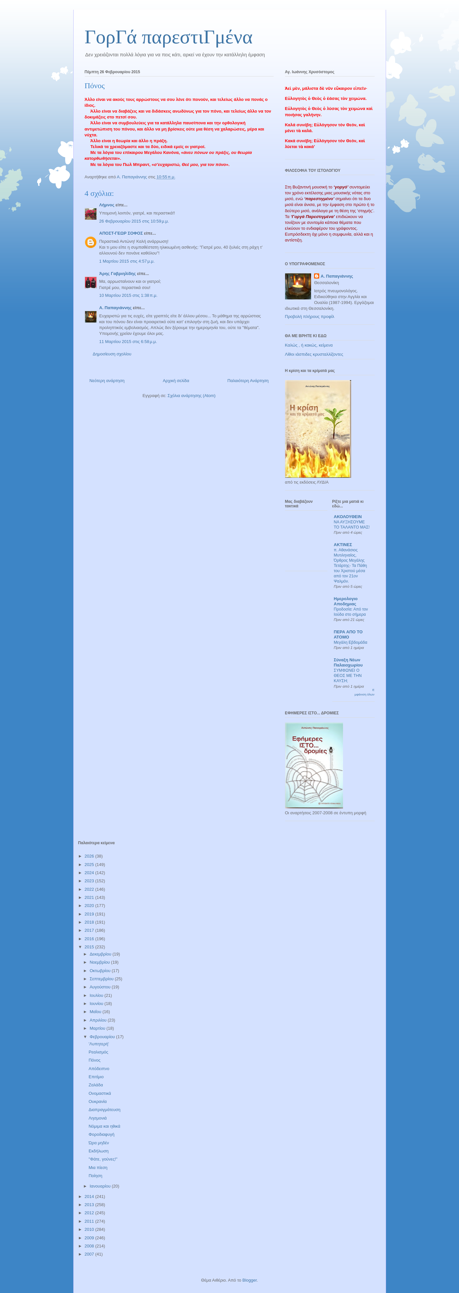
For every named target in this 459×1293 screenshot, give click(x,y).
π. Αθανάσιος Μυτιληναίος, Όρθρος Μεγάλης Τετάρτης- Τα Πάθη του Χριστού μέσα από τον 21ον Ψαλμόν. (350, 566)
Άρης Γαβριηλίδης (117, 273)
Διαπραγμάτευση (105, 1109)
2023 (90, 880)
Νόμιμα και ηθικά (104, 1126)
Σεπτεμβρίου (102, 978)
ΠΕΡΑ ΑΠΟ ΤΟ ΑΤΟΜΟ (348, 634)
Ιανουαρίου (101, 1186)
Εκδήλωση (98, 1151)
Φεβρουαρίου (103, 1036)
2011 (90, 1221)
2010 (90, 1229)
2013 (90, 1204)
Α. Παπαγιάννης (115, 307)
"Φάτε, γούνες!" (103, 1159)
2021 (90, 897)
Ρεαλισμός (98, 1052)
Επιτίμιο (96, 1076)
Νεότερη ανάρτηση (107, 380)
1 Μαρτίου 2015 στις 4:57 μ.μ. (127, 261)
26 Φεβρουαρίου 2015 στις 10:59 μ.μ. (134, 221)
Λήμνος (107, 204)
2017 (90, 930)
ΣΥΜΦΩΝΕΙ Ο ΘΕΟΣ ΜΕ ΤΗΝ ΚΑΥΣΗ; (348, 675)
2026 (90, 856)
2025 (90, 864)
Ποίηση (95, 1175)
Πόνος (95, 1060)
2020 (90, 905)
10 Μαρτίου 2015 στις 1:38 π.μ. (128, 295)
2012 (90, 1212)
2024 (90, 872)
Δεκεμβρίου (101, 954)
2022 (90, 889)
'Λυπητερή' (99, 1043)
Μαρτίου (98, 1028)
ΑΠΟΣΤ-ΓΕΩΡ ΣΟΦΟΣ (121, 233)
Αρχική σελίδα (176, 380)
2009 (90, 1237)
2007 (90, 1254)
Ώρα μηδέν (99, 1142)
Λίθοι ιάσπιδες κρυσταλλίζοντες (314, 354)
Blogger (249, 1280)
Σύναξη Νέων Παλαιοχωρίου (348, 662)
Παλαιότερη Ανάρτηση (247, 380)
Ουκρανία (98, 1101)
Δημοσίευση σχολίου (112, 353)
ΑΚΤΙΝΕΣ (343, 544)
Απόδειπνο (99, 1068)
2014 (90, 1196)
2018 (90, 922)
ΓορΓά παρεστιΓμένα (169, 37)
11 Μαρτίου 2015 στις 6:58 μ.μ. (128, 341)
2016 (90, 938)
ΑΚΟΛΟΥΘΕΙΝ (348, 516)
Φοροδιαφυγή (101, 1134)
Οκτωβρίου (100, 970)
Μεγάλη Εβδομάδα (350, 642)
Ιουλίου (97, 995)
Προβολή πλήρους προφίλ (310, 316)
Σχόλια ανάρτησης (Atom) (191, 395)
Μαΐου (96, 1011)
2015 (90, 946)
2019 (90, 914)
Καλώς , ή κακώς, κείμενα (309, 345)
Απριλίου (99, 1020)
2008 (90, 1246)
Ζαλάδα (96, 1084)
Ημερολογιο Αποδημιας (346, 601)
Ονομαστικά (100, 1093)
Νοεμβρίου (100, 962)
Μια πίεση (98, 1167)
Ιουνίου (97, 1003)
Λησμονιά (98, 1118)
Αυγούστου (101, 986)
